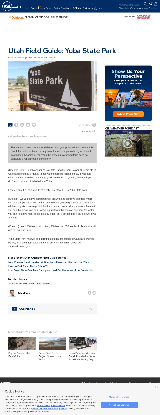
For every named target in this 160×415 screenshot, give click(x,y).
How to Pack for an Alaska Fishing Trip (28, 266)
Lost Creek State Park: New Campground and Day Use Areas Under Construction (51, 270)
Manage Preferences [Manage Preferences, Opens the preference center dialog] (119, 397)
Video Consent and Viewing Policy (49, 408)
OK (156, 387)
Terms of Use (43, 405)
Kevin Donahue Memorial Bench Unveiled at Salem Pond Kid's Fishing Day (82, 356)
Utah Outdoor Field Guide (47, 17)
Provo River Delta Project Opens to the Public (50, 356)
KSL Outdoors (44, 283)
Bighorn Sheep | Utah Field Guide (19, 355)
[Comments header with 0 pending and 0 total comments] (52, 309)
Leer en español (89, 131)
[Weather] (98, 10)
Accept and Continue (119, 404)
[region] (80, 399)
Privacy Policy (58, 405)
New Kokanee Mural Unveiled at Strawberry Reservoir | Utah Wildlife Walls (49, 262)
